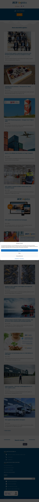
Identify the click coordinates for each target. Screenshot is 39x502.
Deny (19, 253)
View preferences (19, 256)
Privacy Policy (21, 258)
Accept (19, 250)
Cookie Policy (17, 258)
